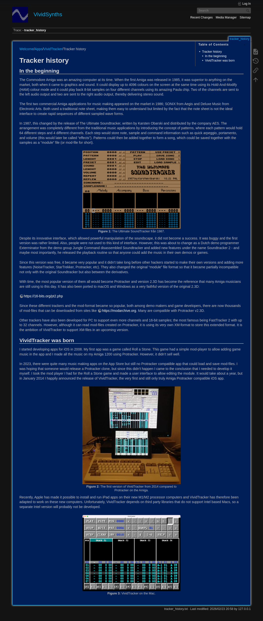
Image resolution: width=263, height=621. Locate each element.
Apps (39, 49)
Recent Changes (201, 17)
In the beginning (215, 56)
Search (248, 10)
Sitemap (245, 17)
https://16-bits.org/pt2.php (43, 296)
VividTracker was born (220, 60)
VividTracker (53, 49)
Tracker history (212, 51)
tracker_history (35, 30)
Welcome (26, 49)
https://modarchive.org (119, 311)
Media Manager (226, 17)
